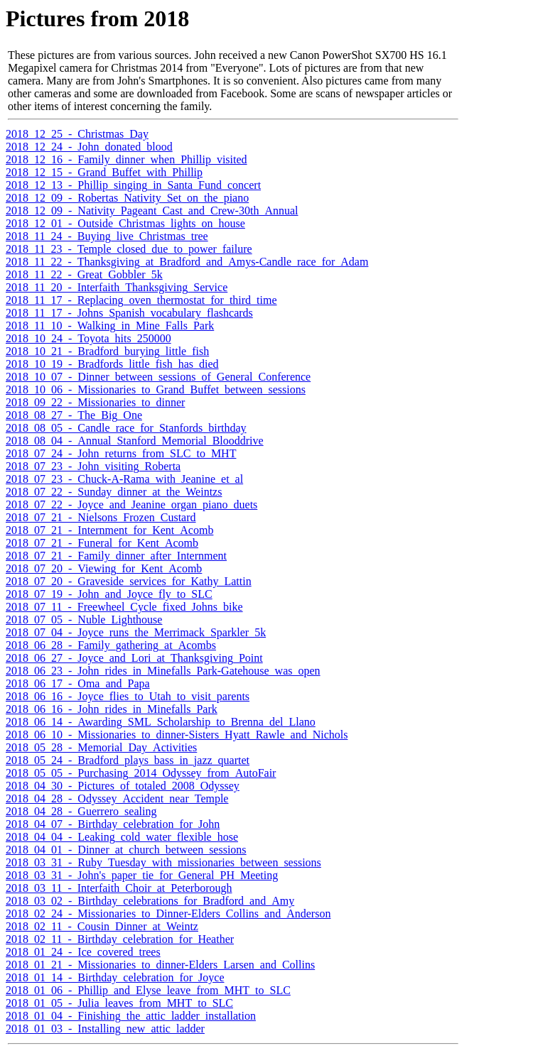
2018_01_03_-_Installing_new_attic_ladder (105, 1028)
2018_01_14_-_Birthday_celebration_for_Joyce (115, 977)
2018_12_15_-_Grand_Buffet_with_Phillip (104, 172)
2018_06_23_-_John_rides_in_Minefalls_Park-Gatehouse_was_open (163, 671)
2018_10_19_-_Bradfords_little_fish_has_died (112, 364)
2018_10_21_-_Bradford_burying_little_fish (107, 351)
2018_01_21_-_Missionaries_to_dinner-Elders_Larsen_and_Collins (160, 965)
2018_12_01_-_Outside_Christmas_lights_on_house (125, 223)
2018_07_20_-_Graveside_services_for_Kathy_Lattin (129, 581)
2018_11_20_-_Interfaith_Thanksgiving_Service (116, 287)
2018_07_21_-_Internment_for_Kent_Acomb (109, 530)
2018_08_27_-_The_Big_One (74, 415)
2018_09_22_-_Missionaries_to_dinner (95, 402)
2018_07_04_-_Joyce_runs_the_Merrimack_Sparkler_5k (136, 632)
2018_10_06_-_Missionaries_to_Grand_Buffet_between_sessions (156, 389)
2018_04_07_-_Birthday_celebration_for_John (113, 824)
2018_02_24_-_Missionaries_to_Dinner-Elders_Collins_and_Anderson (168, 913)
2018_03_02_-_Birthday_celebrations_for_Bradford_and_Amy (150, 901)
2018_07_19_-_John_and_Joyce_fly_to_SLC (109, 594)
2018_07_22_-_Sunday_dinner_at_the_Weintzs (114, 492)
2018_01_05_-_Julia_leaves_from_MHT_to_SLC (119, 1003)
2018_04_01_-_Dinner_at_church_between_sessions (126, 850)
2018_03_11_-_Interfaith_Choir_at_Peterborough (119, 888)
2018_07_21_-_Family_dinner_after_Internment (116, 556)
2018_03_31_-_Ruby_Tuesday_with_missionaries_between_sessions (163, 862)
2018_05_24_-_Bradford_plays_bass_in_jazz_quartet (127, 760)
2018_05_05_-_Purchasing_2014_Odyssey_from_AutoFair (141, 773)
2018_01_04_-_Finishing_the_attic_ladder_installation (131, 1016)
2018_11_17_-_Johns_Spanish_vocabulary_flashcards (129, 313)
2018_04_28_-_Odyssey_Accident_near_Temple (117, 798)
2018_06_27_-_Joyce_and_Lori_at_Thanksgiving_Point (134, 658)
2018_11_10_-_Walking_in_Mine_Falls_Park (110, 326)
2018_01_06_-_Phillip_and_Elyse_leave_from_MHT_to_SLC (148, 990)
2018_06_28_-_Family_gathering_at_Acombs (111, 645)
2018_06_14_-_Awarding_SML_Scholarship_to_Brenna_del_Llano (161, 722)
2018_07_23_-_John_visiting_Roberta (93, 466)
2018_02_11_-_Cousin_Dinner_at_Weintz (102, 926)
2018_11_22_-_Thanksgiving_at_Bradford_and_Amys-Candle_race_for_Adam (187, 262)
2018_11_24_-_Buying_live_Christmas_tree (107, 236)
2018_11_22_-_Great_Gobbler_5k (84, 274)
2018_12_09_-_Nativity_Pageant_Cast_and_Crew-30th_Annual (152, 210)
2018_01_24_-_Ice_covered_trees (83, 952)
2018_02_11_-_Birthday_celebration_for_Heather (120, 939)
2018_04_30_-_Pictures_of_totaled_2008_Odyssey (122, 786)
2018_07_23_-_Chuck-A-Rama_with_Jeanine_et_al (124, 479)
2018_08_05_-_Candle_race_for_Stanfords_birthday (126, 428)
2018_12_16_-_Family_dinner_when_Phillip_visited (126, 159)
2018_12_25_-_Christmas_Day (77, 134)
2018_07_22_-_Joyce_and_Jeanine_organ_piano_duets (131, 504)
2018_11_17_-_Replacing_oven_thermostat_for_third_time (141, 300)
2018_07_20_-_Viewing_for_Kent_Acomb (104, 568)
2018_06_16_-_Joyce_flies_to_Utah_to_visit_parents (127, 696)
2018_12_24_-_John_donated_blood (89, 147)
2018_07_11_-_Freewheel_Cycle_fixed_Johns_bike (124, 607)
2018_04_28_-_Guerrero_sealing (81, 811)
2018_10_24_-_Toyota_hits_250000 (88, 338)
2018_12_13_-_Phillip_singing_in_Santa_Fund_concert (133, 185)
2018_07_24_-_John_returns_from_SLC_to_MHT (121, 453)
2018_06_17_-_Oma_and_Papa (78, 683)
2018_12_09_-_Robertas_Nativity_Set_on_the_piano (127, 198)
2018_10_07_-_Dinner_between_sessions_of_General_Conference (158, 377)
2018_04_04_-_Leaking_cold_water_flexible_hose (122, 837)
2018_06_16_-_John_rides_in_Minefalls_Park (111, 709)
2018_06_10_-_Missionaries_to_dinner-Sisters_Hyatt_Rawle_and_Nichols (177, 735)
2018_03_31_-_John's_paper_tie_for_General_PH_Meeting (142, 875)
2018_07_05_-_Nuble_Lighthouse (84, 619)
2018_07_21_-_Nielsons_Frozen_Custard (101, 517)
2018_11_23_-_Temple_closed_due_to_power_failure (129, 249)
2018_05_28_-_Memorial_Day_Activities (101, 747)
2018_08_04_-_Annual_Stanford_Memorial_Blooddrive (135, 441)
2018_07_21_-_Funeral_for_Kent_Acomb (102, 543)
